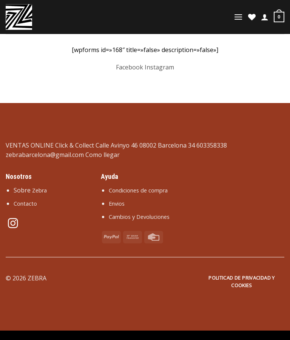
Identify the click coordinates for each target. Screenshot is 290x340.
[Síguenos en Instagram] (13, 224)
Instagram (159, 67)
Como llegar (102, 155)
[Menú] (238, 17)
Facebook (129, 67)
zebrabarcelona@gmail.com (45, 155)
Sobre (30, 190)
